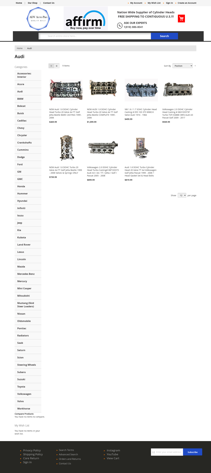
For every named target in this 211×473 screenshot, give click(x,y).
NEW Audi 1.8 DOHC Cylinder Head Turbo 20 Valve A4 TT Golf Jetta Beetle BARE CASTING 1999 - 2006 (65, 113)
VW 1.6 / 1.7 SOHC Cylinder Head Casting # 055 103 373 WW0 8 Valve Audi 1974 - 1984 (141, 112)
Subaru (21, 372)
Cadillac (22, 120)
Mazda (21, 266)
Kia (19, 230)
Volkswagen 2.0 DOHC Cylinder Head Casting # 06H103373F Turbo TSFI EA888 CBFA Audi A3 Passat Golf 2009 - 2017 (177, 113)
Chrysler (22, 135)
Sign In (169, 2)
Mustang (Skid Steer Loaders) (25, 304)
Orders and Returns (70, 459)
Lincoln (21, 259)
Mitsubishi (23, 295)
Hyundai (22, 200)
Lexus (20, 252)
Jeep (19, 222)
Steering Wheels (26, 364)
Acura (20, 84)
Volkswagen (24, 394)
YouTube (112, 454)
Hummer (22, 193)
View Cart (113, 458)
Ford (20, 164)
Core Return (31, 458)
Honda (21, 186)
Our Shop (32, 2)
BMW (20, 98)
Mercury (22, 281)
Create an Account (187, 2)
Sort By (167, 65)
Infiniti (21, 208)
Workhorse (23, 408)
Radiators (23, 335)
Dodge (21, 157)
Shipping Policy (33, 454)
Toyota (21, 386)
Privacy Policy (32, 450)
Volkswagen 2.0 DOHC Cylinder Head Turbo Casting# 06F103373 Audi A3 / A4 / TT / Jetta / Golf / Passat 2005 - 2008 (103, 171)
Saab (20, 342)
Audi (20, 91)
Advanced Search (68, 454)
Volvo (20, 401)
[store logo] (38, 18)
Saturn (21, 350)
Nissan (21, 313)
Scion (20, 357)
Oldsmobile (24, 321)
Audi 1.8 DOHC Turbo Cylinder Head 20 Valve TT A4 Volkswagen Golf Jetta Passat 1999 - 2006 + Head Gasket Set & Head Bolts (140, 171)
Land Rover (23, 244)
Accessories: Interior (24, 75)
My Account (136, 2)
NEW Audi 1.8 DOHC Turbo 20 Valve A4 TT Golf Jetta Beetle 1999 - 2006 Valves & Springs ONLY (65, 170)
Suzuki (21, 379)
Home (19, 2)
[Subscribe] (192, 451)
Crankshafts (24, 142)
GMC (20, 179)
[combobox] (95, 36)
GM (19, 171)
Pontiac (21, 328)
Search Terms (66, 450)
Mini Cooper (24, 288)
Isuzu (20, 215)
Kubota (21, 237)
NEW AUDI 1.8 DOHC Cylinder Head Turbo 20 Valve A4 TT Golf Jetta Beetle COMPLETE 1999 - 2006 (102, 113)
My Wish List (154, 2)
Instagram (113, 450)
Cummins (23, 149)
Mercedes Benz (26, 274)
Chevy (20, 128)
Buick (20, 113)
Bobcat (21, 106)
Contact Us (48, 2)
